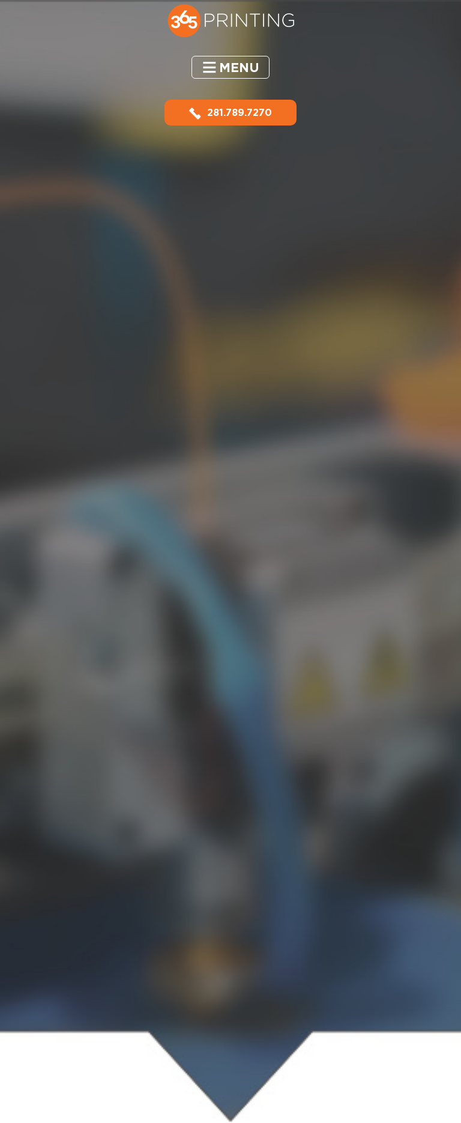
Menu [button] (239, 67)
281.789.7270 (230, 112)
